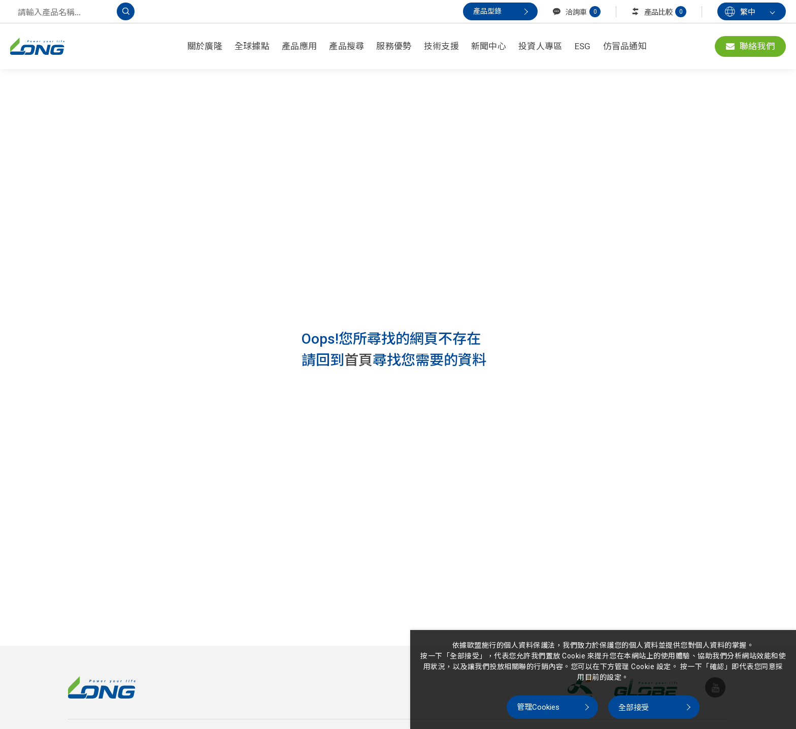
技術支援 (441, 46)
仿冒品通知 (625, 46)
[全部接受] (654, 707)
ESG (583, 46)
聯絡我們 (750, 46)
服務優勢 (393, 46)
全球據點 (252, 46)
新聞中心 (488, 46)
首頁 (358, 360)
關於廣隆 (204, 46)
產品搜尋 (346, 46)
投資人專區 (540, 46)
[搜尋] (126, 11)
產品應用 (299, 46)
